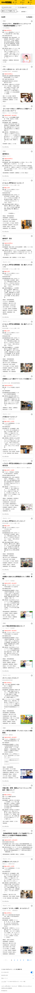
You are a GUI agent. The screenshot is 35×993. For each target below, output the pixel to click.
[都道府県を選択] (9, 7)
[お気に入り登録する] (32, 21)
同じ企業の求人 (5, 146)
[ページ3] (17, 960)
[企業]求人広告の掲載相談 (6, 988)
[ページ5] (23, 960)
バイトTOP (3, 981)
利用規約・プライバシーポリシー (25, 985)
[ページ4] (20, 960)
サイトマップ (14, 985)
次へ (28, 960)
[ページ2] (14, 960)
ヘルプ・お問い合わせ (6, 985)
